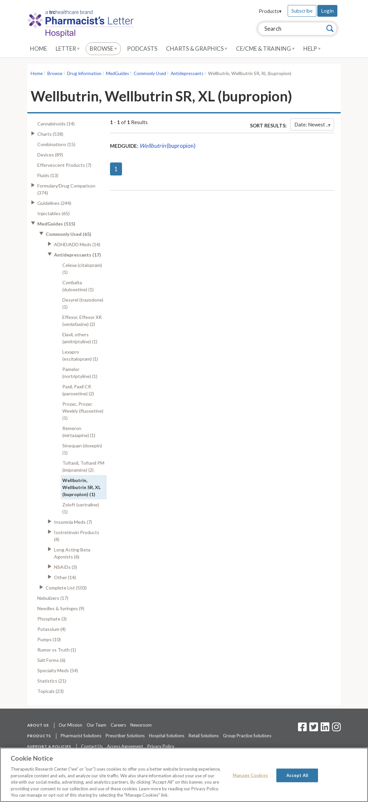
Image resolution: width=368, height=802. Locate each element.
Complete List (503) (66, 587)
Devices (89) (50, 154)
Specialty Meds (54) (57, 670)
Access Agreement (125, 746)
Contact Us (92, 746)
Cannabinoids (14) (56, 123)
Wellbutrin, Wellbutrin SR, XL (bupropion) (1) (81, 487)
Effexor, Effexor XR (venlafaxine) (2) (82, 320)
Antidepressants (187, 73)
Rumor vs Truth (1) (56, 650)
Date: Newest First (314, 124)
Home (38, 48)
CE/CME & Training (265, 48)
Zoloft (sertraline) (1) (80, 508)
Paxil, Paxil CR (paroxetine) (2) (78, 390)
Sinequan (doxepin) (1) (82, 449)
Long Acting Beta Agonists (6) (72, 553)
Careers (118, 725)
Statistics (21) (51, 681)
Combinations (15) (56, 144)
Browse (103, 48)
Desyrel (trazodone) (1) (82, 303)
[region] (184, 775)
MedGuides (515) (56, 224)
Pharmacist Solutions (81, 735)
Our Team (96, 725)
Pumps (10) (49, 639)
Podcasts (142, 48)
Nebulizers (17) (52, 598)
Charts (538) (50, 134)
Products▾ (270, 11)
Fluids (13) (47, 175)
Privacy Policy (160, 746)
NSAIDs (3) (65, 567)
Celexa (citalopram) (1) (82, 268)
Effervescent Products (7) (64, 165)
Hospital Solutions (166, 735)
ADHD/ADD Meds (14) (77, 244)
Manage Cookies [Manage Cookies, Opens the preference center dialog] (250, 775)
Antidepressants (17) (77, 255)
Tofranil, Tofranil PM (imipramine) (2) (83, 466)
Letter (68, 48)
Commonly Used (150, 73)
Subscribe (302, 11)
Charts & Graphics (196, 48)
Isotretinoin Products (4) (76, 535)
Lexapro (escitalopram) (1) (80, 355)
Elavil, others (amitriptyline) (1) (79, 338)
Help (312, 48)
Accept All (297, 775)
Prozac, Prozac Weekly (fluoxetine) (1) (82, 411)
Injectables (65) (53, 213)
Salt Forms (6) (51, 660)
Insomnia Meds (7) (73, 522)
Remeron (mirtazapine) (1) (78, 431)
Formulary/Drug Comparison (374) (66, 189)
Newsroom (141, 725)
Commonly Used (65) (68, 234)
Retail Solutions (204, 735)
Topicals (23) (50, 691)
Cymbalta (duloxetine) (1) (78, 286)
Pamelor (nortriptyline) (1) (79, 372)
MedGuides (117, 73)
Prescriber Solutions (125, 735)
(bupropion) (167, 145)
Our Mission (70, 725)
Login (327, 11)
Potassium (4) (51, 629)
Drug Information (84, 73)
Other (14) (65, 577)
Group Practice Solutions (247, 735)
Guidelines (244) (54, 203)
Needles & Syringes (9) (60, 608)
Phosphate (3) (52, 619)
